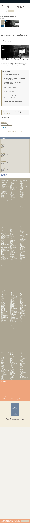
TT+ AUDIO (2, 362)
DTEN (11, 231)
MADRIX (2, 300)
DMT (20, 229)
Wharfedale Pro (22, 373)
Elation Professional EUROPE (24, 234)
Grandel (21, 253)
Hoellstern (2, 264)
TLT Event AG (12, 359)
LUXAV (2, 297)
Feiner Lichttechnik (13, 245)
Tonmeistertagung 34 (4, 168)
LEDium (11, 287)
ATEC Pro (21, 193)
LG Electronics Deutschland (24, 288)
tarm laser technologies (13, 356)
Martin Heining (11, 392)
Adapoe (21, 184)
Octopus (21, 319)
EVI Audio (2, 242)
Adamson (11, 184)
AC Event (21, 182)
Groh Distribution (12, 254)
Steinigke (11, 353)
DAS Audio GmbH (13, 225)
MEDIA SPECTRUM (23, 305)
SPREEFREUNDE (22, 351)
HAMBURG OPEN (22, 257)
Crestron (11, 223)
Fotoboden (21, 248)
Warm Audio (12, 372)
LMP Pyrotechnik (3, 294)
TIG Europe (2, 359)
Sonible (21, 349)
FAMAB (2, 245)
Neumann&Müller (22, 315)
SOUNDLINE (22, 350)
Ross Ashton (19, 398)
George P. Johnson (22, 251)
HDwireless (2, 260)
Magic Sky (21, 300)
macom (2, 299)
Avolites (11, 202)
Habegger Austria (12, 257)
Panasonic (2, 325)
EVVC (20, 242)
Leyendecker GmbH (13, 288)
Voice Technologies (4, 369)
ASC (11, 192)
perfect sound (12, 326)
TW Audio (21, 362)
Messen (15, 412)
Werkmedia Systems (23, 372)
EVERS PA (21, 241)
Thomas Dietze (19, 399)
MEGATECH (3, 308)
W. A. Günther (3, 372)
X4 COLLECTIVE (12, 375)
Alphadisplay (21, 188)
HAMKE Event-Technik (4, 258)
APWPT (11, 190)
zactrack (11, 376)
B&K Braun (21, 203)
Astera (11, 193)
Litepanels (21, 292)
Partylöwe (21, 325)
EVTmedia (11, 242)
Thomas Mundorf (11, 400)
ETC (11, 238)
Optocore (21, 321)
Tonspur (2, 360)
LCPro (21, 284)
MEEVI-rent (2, 307)
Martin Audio (3, 303)
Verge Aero (2, 365)
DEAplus (11, 226)
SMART (2, 348)
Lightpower (12, 291)
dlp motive (2, 229)
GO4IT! (11, 253)
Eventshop (2, 241)
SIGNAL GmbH (3, 347)
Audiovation (21, 197)
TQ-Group (11, 360)
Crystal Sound (12, 224)
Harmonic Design (22, 258)
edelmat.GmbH (22, 232)
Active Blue (12, 183)
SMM (20, 348)
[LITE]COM (2, 379)
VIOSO (11, 366)
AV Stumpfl (21, 198)
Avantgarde (2, 199)
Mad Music (11, 299)
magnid (21, 301)
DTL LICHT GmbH (22, 231)
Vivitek (11, 368)
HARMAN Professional (13, 258)
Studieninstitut (3, 354)
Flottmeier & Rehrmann (13, 247)
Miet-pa (11, 309)
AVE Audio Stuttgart (22, 199)
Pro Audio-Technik (4, 122)
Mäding (21, 299)
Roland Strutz (11, 398)
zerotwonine (12, 377)
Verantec (21, 364)
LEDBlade (21, 286)
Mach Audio (12, 298)
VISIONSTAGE (3, 367)
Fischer (11, 246)
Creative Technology (4, 223)
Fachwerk (11, 244)
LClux (11, 284)
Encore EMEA (12, 236)
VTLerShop (2, 371)
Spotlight (11, 351)
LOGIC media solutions (13, 294)
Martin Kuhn (19, 392)
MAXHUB (21, 303)
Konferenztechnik (15, 408)
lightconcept (21, 290)
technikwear (12, 357)
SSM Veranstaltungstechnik (5, 352)
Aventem (11, 200)
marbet (11, 302)
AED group (21, 185)
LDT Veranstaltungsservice (24, 285)
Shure (20, 346)
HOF (11, 264)
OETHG (11, 320)
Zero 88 (2, 377)
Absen (11, 182)
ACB (1, 183)
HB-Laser (21, 259)
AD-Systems (21, 183)
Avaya (11, 199)
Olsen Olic (10, 395)
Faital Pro (21, 244)
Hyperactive (2, 265)
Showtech (2, 346)
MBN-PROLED (12, 304)
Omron (2, 321)
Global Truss (21, 252)
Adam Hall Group (3, 184)
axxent (21, 202)
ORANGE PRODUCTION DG (5, 322)
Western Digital (12, 373)
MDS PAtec (21, 304)
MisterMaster (12, 310)
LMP (20, 293)
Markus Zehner (22, 302)
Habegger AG (3, 257)
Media (15, 410)
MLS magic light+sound (13, 311)
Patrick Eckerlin (19, 395)
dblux (20, 225)
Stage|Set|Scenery (3, 353)
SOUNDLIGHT (12, 350)
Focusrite (2, 248)
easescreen (12, 232)
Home (15, 131)
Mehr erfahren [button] (18, 521)
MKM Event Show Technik (5, 311)
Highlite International (4, 262)
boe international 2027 (4, 161)
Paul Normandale (11, 396)
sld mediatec (12, 347)
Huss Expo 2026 (3, 144)
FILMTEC (2, 246)
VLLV (20, 368)
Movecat (11, 313)
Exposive (2, 243)
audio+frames (3, 197)
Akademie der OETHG (13, 187)
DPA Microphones (13, 230)
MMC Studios (22, 311)
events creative (22, 240)
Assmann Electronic (4, 193)
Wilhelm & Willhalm (4, 374)
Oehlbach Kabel (3, 320)
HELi (1, 261)
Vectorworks (12, 364)
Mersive (21, 308)
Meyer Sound (3, 309)
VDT (1, 364)
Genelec (11, 251)
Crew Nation (21, 223)
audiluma (2, 195)
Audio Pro (11, 196)
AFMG (11, 186)
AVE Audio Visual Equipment (5, 200)
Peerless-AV (3, 326)
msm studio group (22, 313)
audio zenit (21, 196)
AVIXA (11, 201)
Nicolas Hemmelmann (12, 394)
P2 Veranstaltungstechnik (4, 323)
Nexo (11, 316)
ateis (1, 194)
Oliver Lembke (19, 394)
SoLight (2, 349)
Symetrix (21, 354)
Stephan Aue (3, 399)
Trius (1, 361)
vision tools (21, 366)
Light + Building (3, 290)
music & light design (13, 314)
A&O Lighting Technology (14, 180)
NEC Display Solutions (4, 315)
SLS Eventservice (22, 347)
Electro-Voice (12, 235)
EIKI (20, 233)
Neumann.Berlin (3, 316)
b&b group (11, 203)
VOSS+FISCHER (12, 370)
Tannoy (2, 356)
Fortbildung (10, 124)
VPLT (20, 370)
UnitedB (2, 363)
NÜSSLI (2, 319)
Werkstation (2, 373)
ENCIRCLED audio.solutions (5, 236)
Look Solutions (22, 294)
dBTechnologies (3, 226)
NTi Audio (21, 318)
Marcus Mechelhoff (3, 392)
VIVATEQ (2, 368)
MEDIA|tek (21, 306)
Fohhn (11, 248)
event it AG (2, 240)
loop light (2, 295)
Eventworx (11, 241)
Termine (6, 124)
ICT (20, 265)
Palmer (21, 323)
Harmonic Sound (3, 259)
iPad (15, 407)
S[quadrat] (21, 355)
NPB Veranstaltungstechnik (14, 318)
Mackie (21, 298)
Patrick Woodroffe (3, 396)
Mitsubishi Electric (22, 310)
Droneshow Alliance (4, 231)
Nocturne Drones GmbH (4, 318)
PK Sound (11, 327)
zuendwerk (11, 378)
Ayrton (2, 203)
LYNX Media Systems (13, 297)
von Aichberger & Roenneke (5, 370)
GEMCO (2, 251)
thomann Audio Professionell (24, 358)
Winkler (11, 374)
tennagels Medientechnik (23, 357)
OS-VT (11, 322)
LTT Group (2, 296)
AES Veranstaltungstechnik (5, 186)
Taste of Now (3, 357)
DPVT (20, 230)
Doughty (2, 230)
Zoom (2, 378)
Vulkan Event (22, 371)
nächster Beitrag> (19, 131)
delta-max (21, 226)
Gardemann (12, 250)
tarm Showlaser (22, 356)
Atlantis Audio (22, 194)
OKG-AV (21, 320)
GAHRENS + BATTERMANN (5, 250)
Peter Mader (3, 397)
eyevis (21, 243)
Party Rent (11, 325)
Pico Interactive (22, 326)
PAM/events (2, 324)
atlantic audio (12, 194)
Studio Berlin (12, 354)
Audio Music (2, 196)
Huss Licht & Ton (22, 264)
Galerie (15, 406)
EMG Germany (22, 235)
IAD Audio (11, 265)
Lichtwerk (2, 289)
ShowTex (11, 346)
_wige (11, 379)
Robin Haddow (19, 397)
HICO (11, 261)
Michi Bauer (2, 394)
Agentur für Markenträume (23, 186)
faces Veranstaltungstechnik (5, 244)
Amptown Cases (12, 189)
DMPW (11, 229)
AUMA (2, 198)
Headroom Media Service (14, 260)
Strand (21, 353)
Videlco (21, 365)
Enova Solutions (22, 236)
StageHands (21, 352)
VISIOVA (21, 367)
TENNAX (2, 358)
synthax (2, 355)
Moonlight (21, 312)
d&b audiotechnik (3, 225)
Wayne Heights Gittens (20, 400)
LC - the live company (4, 284)
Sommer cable (12, 349)
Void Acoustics (22, 369)
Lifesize (11, 289)
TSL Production (22, 361)
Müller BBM (2, 314)
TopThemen (15, 414)
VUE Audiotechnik (13, 371)
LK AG (11, 293)
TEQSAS (11, 358)
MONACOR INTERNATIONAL (14, 312)
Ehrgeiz (11, 233)
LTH (20, 295)
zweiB (20, 378)
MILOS (21, 309)
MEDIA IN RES (3, 305)
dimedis (11, 228)
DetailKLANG (3, 227)
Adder (11, 185)
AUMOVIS (11, 198)
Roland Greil (3, 398)
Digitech (2, 228)
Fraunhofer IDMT (12, 249)
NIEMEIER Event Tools (4, 317)
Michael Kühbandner (20, 393)
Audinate (11, 195)
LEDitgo (2, 287)
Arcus (20, 190)
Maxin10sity (2, 304)
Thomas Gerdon (3, 400)
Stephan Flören (11, 399)
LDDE (11, 285)
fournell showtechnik (4, 249)
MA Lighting (2, 298)
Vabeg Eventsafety (22, 363)
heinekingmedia (22, 260)
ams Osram (21, 189)
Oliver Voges (3, 395)
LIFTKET (21, 289)
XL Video (21, 375)
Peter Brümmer (19, 396)
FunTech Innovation (22, 249)
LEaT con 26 (3, 153)
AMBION (2, 189)
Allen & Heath (12, 188)
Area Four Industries (4, 191)
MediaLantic (2, 306)
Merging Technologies (13, 308)
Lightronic (21, 291)
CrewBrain (2, 224)
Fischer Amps (22, 246)
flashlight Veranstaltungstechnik (5, 247)
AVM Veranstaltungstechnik (24, 201)
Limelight (2, 292)
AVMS (2, 202)
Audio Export (21, 195)
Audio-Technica (12, 197)
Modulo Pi (2, 312)
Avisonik (2, 201)
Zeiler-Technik (22, 376)
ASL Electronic (22, 192)
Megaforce (21, 307)
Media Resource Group (13, 305)
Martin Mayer (3, 393)
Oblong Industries (12, 319)
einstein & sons (3, 234)
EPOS (11, 237)
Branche (2, 124)
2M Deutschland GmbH (4, 180)
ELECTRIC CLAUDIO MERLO (5, 235)
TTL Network (12, 362)
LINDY (11, 292)
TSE (11, 361)
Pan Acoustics (12, 324)
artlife (20, 191)
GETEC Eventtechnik (13, 252)
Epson (21, 237)
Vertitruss (11, 365)
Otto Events (21, 322)
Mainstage (2, 302)
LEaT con (2, 286)
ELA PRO (11, 234)
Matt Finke (10, 393)
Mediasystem (12, 306)
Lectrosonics (12, 286)
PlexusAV (21, 327)
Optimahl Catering (13, 321)
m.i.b (20, 297)
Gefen (20, 250)
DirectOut (21, 228)
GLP (1, 253)
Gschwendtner (12, 256)
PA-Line (11, 323)
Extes (11, 243)
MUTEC (21, 314)
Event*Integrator (12, 240)
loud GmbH (12, 295)
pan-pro (21, 324)
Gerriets (2, 252)
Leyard (2, 288)
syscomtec (11, 355)
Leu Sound (21, 287)
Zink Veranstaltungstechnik (24, 377)
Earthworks (2, 232)
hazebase (11, 259)
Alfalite (2, 188)
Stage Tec (11, 352)
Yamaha (2, 376)
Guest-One (21, 256)
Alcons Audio (21, 187)
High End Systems (22, 261)
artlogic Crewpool (3, 192)
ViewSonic (2, 366)
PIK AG (2, 327)
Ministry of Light (3, 310)
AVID (20, 200)
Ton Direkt (21, 359)
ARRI (11, 191)
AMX (1, 190)
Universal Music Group (13, 363)
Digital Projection (22, 227)
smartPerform (12, 348)
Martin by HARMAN (13, 303)
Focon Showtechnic (22, 247)
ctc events (21, 224)
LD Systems (2, 285)
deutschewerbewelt (13, 227)
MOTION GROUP (3, 313)
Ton (15, 413)
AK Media (2, 187)
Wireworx (21, 374)
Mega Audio (12, 307)
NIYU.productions (12, 317)
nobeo (21, 317)
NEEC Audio (12, 315)
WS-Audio (2, 375)
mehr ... (2, 147)
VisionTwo (11, 367)
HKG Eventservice (22, 263)
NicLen (21, 316)
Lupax (20, 296)
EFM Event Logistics (4, 233)
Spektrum (2, 351)
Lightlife (2, 291)
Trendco (21, 360)
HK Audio (21, 262)
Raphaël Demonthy (12, 397)
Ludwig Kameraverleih (13, 296)
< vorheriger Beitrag (11, 131)
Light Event (12, 290)
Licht (15, 409)
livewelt (2, 293)
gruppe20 (2, 256)
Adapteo (2, 185)
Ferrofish (21, 245)
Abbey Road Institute (4, 182)
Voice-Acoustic (12, 369)
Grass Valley (3, 254)
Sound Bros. (3, 350)
